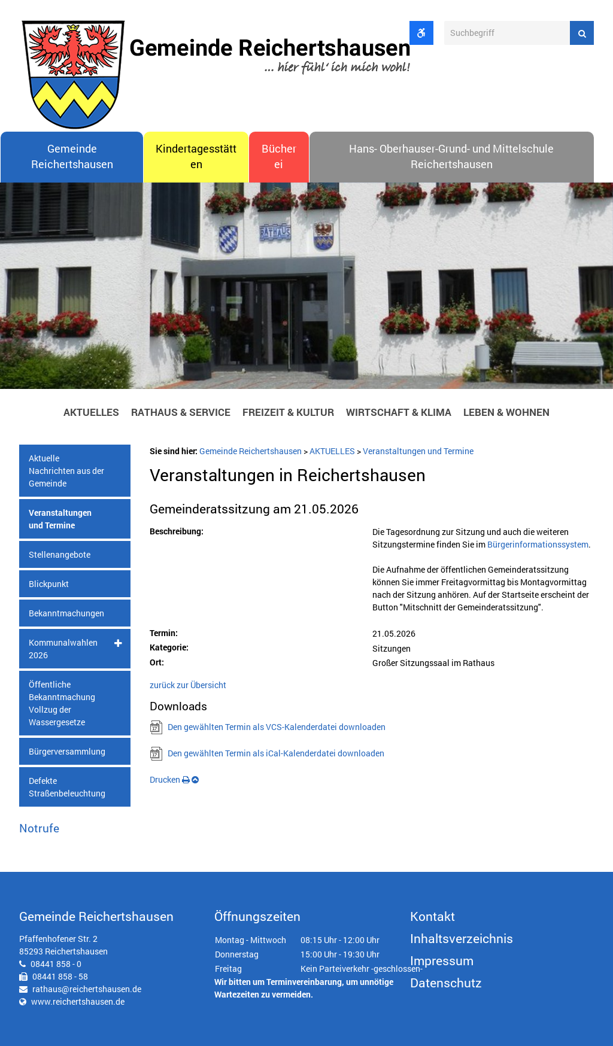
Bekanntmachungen (66, 613)
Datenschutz (446, 982)
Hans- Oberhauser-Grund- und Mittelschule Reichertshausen (451, 156)
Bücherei (279, 156)
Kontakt (432, 916)
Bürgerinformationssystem (537, 544)
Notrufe (39, 827)
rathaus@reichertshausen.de (86, 989)
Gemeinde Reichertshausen (72, 156)
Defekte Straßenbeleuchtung (67, 787)
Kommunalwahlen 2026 (63, 649)
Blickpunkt (49, 583)
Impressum (442, 960)
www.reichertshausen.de (78, 1001)
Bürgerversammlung (67, 751)
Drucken (170, 779)
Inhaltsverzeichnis (461, 938)
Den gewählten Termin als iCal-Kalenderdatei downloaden (276, 753)
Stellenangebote (59, 554)
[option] (306, 289)
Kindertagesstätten (196, 156)
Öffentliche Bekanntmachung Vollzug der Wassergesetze (62, 703)
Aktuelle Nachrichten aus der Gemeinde (66, 470)
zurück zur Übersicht (188, 685)
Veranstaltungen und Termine (60, 519)
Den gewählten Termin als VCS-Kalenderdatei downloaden (277, 726)
